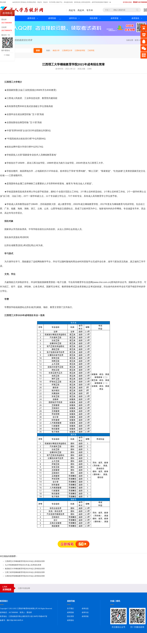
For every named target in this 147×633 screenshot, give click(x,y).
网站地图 (3, 2)
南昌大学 (56, 50)
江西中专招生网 (24, 588)
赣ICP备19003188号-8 (15, 620)
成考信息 (31, 18)
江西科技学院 (80, 50)
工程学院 (90, 50)
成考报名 (135, 18)
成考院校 (52, 18)
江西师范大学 (67, 50)
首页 (136, 40)
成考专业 (73, 18)
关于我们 (70, 608)
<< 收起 (7, 55)
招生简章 (94, 18)
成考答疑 (114, 18)
